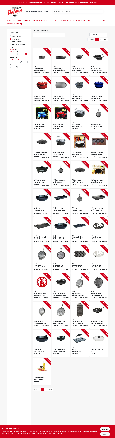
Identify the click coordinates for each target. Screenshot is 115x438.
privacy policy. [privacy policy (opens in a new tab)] (10, 433)
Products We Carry (44, 20)
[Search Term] (78, 11)
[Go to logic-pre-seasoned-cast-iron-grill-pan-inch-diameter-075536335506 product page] (98, 315)
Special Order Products (18, 44)
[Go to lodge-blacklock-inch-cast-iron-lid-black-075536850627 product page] (42, 146)
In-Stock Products (17, 41)
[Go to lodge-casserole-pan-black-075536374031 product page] (98, 203)
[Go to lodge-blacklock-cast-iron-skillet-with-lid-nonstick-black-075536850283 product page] (80, 62)
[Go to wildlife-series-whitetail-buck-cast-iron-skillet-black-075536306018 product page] (42, 315)
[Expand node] (10, 61)
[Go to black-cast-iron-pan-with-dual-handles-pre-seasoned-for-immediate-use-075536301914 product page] (61, 287)
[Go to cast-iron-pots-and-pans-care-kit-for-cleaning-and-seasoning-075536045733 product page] (42, 371)
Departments (16, 20)
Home (9, 20)
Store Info (105, 20)
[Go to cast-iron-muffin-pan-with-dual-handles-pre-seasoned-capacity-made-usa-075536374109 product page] (80, 259)
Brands (71, 20)
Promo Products (16, 36)
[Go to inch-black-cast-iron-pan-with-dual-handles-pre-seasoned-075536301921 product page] (61, 343)
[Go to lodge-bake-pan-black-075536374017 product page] (42, 231)
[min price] (13, 54)
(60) (15, 67)
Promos (55, 20)
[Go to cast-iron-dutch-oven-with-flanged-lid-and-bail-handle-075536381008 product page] (42, 174)
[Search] (101, 11)
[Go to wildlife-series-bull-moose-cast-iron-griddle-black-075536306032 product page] (61, 315)
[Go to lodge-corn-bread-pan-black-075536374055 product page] (80, 315)
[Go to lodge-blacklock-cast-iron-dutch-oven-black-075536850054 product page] (42, 62)
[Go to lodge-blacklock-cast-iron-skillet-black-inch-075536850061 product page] (80, 203)
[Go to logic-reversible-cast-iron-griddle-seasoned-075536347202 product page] (61, 203)
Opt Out (105, 434)
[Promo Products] (10, 36)
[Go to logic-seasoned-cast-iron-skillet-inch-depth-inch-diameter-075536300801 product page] (42, 343)
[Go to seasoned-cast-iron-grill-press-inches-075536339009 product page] (80, 343)
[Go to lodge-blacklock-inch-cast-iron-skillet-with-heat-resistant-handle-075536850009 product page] (61, 174)
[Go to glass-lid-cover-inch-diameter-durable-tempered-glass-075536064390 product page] (98, 343)
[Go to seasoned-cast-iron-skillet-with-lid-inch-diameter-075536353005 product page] (98, 174)
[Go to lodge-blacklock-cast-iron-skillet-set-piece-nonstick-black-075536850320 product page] (98, 62)
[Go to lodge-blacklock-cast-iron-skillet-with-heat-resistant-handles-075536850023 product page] (98, 118)
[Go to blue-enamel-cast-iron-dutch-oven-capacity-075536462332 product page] (42, 118)
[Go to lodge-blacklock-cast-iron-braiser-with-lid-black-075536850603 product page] (61, 62)
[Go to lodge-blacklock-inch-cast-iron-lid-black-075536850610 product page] (80, 174)
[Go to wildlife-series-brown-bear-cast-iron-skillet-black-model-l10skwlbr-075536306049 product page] (42, 259)
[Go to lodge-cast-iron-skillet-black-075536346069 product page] (61, 259)
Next (105, 39)
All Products (15, 39)
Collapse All (13, 59)
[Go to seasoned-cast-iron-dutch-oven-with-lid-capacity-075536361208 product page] (61, 146)
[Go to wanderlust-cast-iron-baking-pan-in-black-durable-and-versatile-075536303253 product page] (98, 287)
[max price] (20, 54)
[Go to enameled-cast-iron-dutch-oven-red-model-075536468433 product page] (42, 90)
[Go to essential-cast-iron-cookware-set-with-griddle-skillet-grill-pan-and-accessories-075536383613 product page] (98, 146)
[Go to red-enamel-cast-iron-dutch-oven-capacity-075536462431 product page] (61, 118)
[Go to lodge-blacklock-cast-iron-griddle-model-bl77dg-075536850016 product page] (61, 90)
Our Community (63, 20)
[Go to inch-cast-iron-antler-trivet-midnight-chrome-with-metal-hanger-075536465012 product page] (98, 231)
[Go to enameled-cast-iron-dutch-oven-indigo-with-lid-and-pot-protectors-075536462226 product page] (98, 90)
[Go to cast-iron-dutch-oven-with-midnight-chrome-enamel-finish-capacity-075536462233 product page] (80, 90)
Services (35, 20)
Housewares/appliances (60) (19, 62)
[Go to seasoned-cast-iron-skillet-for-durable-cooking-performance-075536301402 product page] (42, 203)
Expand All (19, 59)
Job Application (27, 20)
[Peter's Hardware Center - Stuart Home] (15, 11)
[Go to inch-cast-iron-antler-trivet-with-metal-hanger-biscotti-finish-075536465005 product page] (98, 259)
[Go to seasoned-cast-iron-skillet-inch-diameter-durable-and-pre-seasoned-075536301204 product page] (61, 231)
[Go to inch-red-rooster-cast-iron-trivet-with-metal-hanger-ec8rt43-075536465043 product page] (42, 287)
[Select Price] (26, 54)
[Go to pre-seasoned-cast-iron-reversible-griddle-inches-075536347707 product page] (80, 231)
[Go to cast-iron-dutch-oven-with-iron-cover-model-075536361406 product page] (80, 118)
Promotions (86, 20)
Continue (105, 429)
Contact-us (78, 20)
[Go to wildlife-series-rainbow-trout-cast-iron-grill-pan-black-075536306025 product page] (80, 287)
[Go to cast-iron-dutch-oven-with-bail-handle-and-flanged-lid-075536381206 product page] (80, 146)
